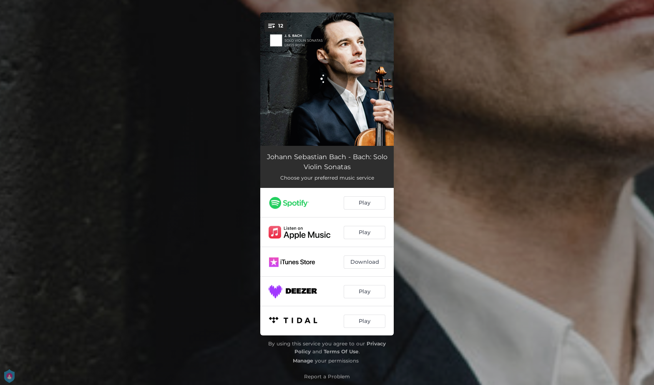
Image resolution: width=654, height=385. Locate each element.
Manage (303, 361)
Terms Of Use (341, 351)
